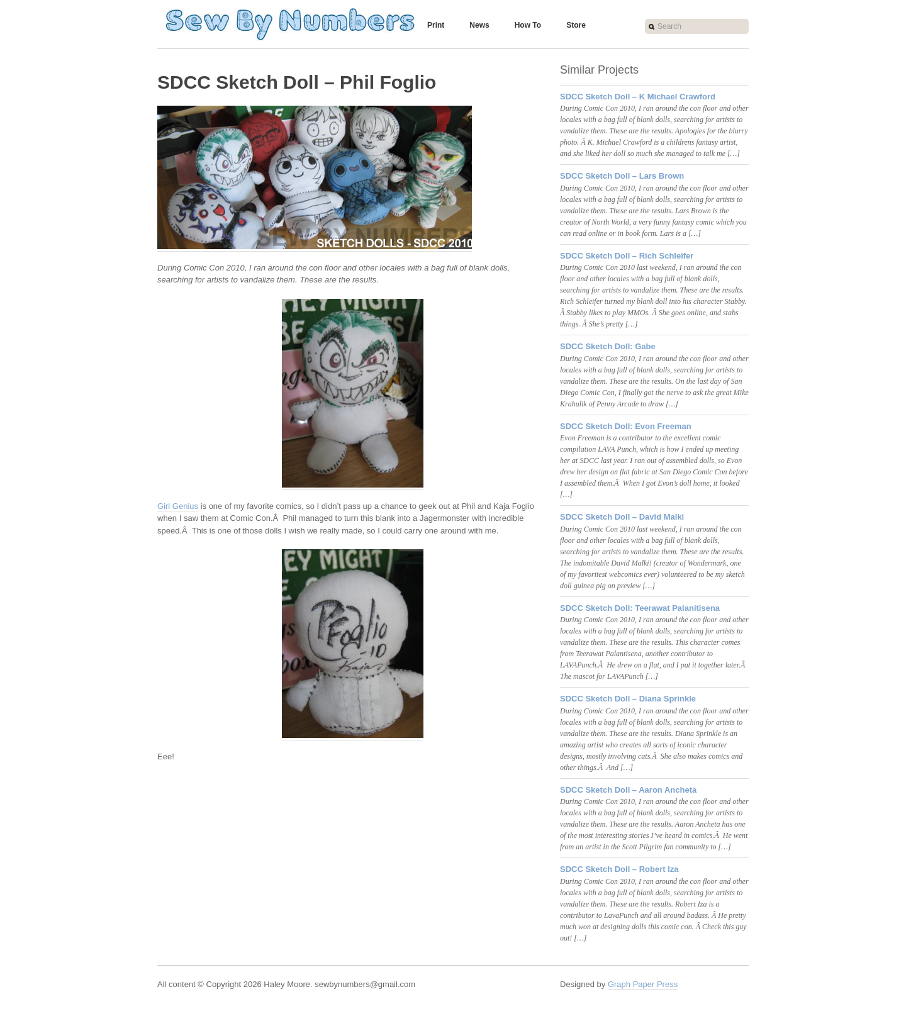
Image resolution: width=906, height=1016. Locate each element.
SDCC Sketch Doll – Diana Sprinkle (628, 698)
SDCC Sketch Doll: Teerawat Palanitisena (640, 608)
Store (576, 25)
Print (435, 25)
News (479, 25)
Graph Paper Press (643, 984)
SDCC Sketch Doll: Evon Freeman (625, 426)
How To (528, 25)
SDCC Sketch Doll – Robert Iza (619, 869)
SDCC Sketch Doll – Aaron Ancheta (628, 790)
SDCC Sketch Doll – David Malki (622, 517)
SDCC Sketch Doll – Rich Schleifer (626, 255)
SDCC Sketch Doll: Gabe (608, 346)
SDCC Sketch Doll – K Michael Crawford (637, 96)
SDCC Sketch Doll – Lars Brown (622, 176)
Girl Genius (177, 506)
